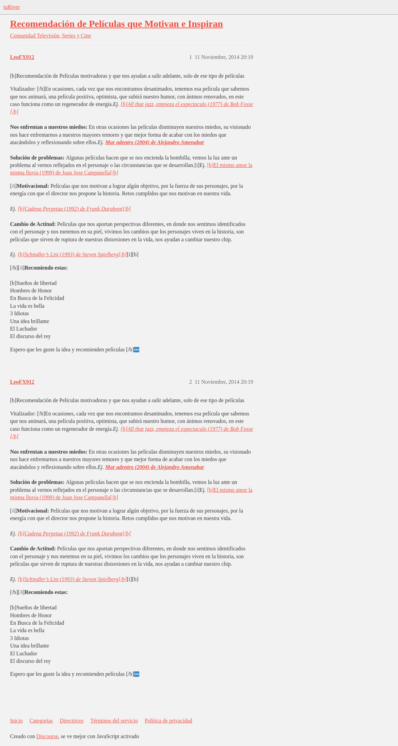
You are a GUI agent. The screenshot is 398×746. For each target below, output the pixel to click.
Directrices (71, 721)
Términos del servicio (114, 721)
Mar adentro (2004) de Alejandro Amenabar (154, 142)
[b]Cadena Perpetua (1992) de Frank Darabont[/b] (74, 209)
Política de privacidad (168, 721)
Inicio (16, 721)
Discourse (47, 736)
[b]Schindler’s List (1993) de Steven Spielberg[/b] (72, 254)
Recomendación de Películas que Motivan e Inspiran (116, 23)
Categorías (41, 721)
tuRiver (11, 7)
